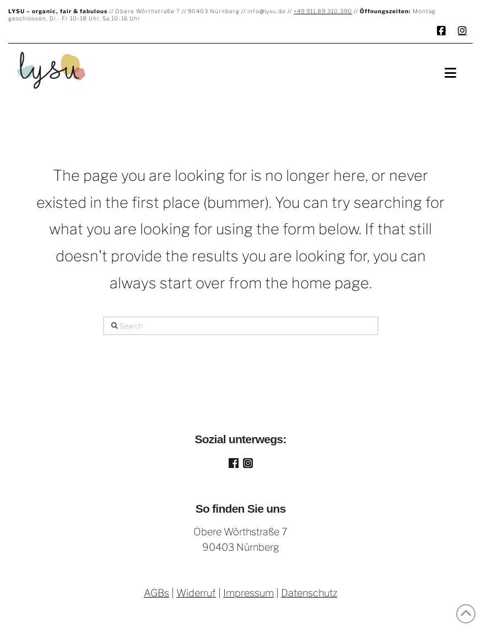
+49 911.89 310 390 (323, 11)
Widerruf (196, 593)
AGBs (156, 593)
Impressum (248, 593)
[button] (450, 73)
